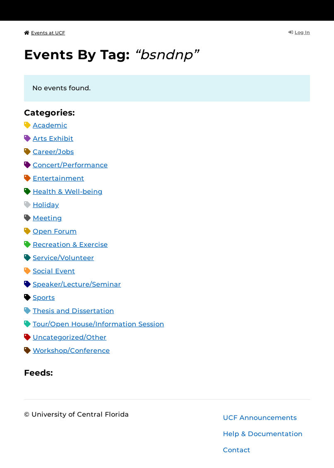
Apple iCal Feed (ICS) (63, 372)
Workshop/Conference (71, 351)
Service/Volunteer (63, 258)
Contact (236, 450)
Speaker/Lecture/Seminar (77, 284)
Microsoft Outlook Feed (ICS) (77, 372)
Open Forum (55, 231)
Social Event (54, 271)
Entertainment (58, 178)
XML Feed (106, 372)
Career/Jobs (53, 152)
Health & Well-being (67, 191)
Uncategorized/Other (69, 337)
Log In (299, 32)
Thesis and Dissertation (73, 311)
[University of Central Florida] (79, 10)
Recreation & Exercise (70, 244)
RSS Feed (92, 372)
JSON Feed (120, 372)
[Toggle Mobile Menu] (308, 9)
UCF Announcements (260, 418)
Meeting (47, 218)
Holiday (46, 205)
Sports (44, 298)
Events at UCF (44, 33)
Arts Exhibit (53, 138)
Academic (50, 125)
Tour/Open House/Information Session (98, 324)
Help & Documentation (263, 434)
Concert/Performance (70, 165)
